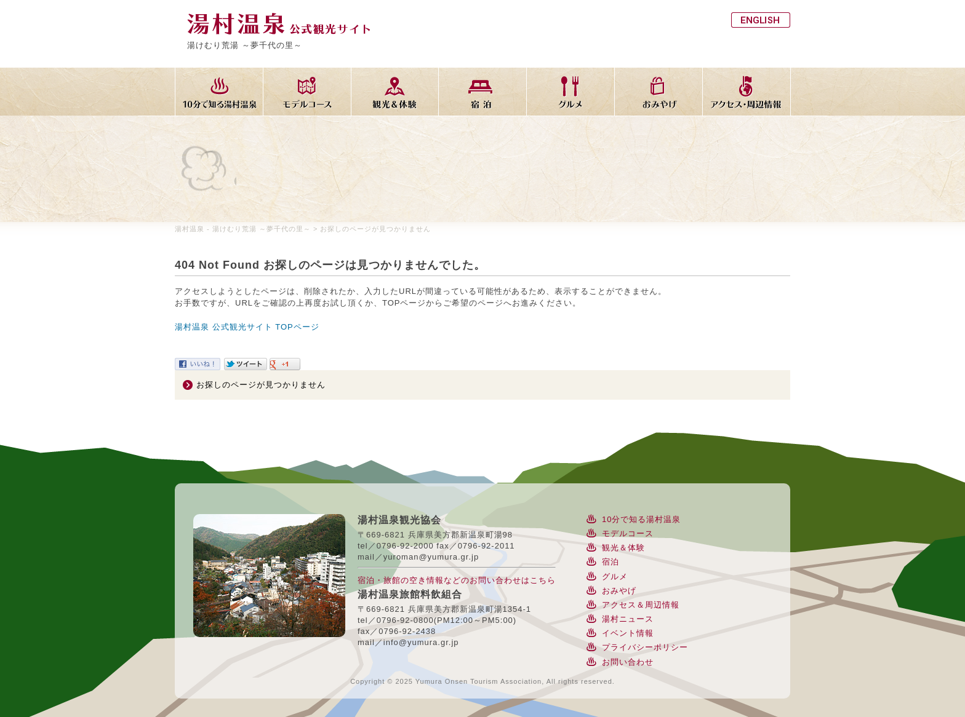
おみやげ (619, 590)
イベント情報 (628, 633)
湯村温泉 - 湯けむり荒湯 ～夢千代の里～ (243, 228)
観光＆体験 (623, 547)
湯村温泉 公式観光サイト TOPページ (247, 326)
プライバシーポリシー (645, 647)
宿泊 (610, 561)
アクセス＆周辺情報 (640, 604)
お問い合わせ (628, 662)
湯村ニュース (628, 619)
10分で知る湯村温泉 (641, 519)
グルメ (615, 576)
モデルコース (628, 533)
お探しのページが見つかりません (261, 384)
